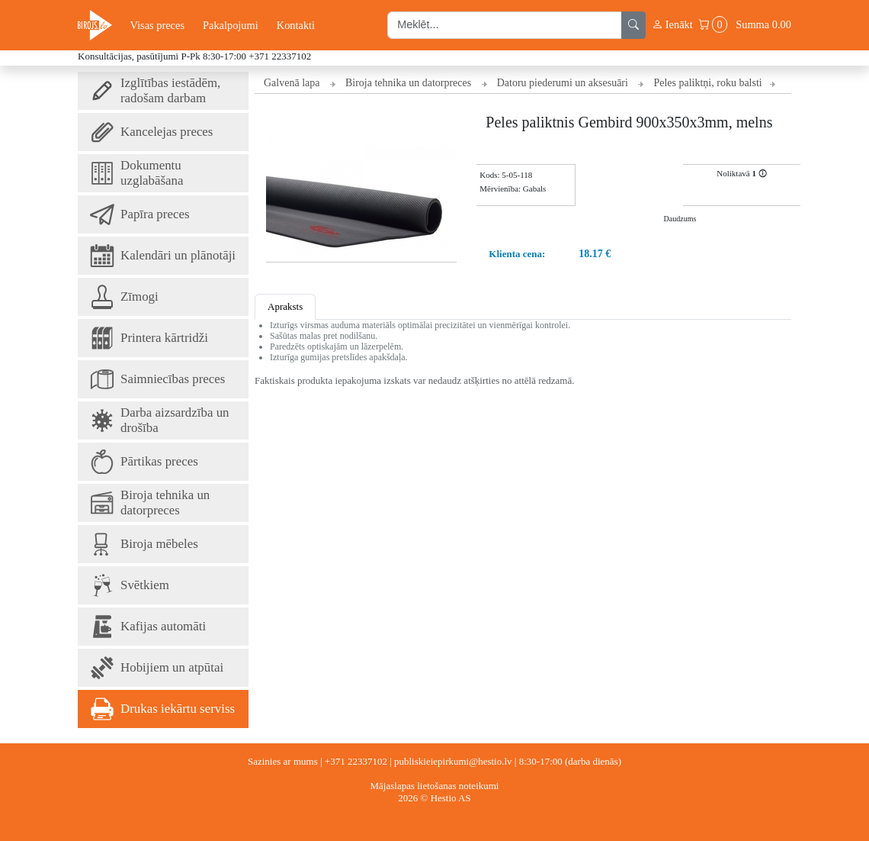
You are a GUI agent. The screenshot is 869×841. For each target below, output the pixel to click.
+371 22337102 (280, 56)
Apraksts (285, 306)
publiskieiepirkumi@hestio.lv (453, 761)
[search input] (504, 25)
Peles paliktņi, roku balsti (707, 83)
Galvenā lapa (291, 83)
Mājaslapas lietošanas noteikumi (434, 785)
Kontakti (296, 25)
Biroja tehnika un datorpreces (408, 83)
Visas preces (157, 25)
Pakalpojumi (230, 25)
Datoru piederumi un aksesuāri (562, 83)
